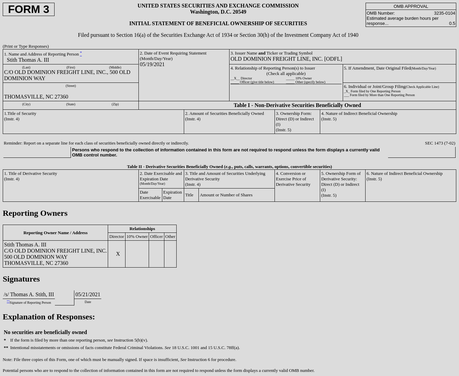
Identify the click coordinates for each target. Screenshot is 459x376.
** (8, 301)
